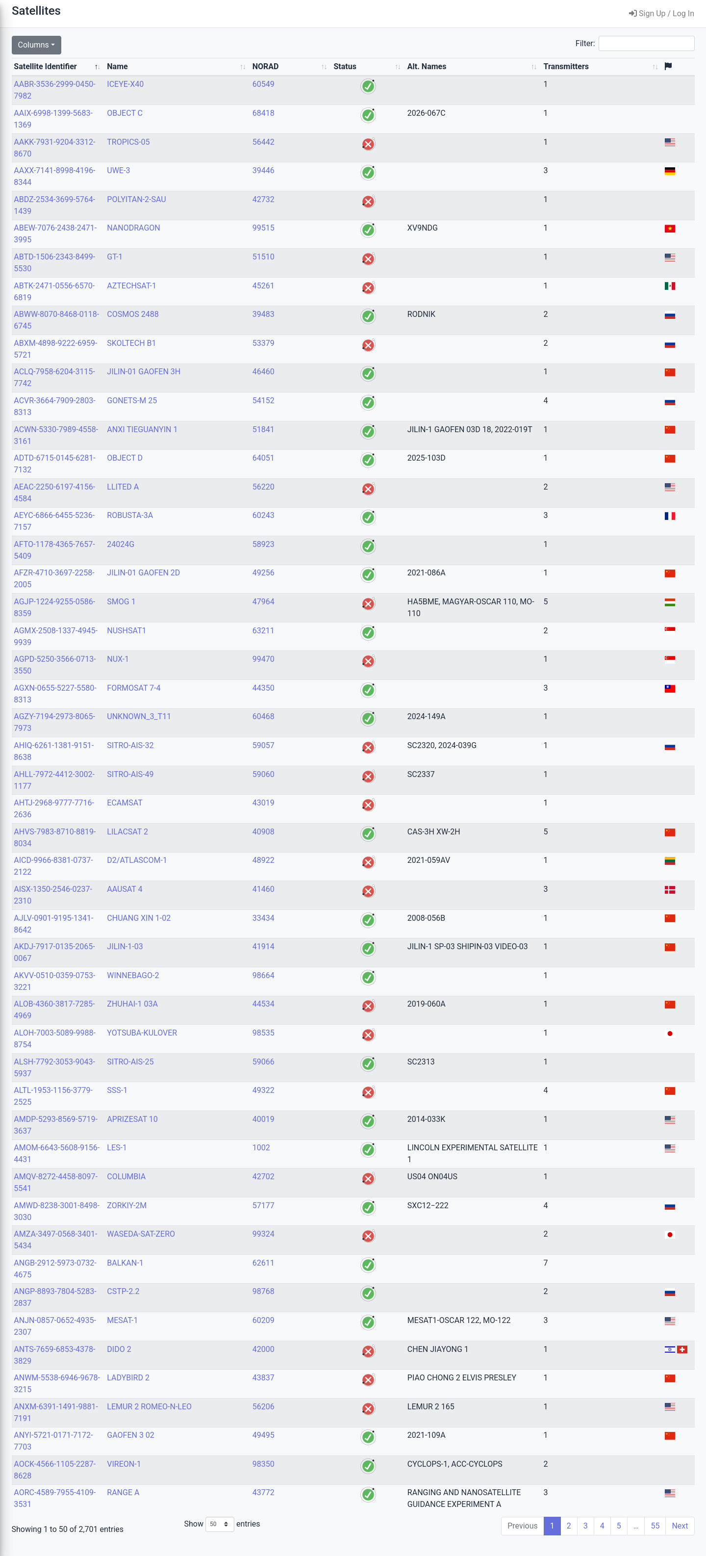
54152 (326, 412)
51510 (326, 268)
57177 (326, 1217)
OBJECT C (227, 125)
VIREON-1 (226, 1475)
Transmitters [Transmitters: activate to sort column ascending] (628, 78)
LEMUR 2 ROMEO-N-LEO (251, 1418)
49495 (326, 1447)
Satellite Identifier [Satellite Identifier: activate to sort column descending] (152, 72)
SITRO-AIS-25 (232, 1073)
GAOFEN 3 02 (233, 1447)
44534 (326, 1015)
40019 (326, 1131)
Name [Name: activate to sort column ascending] (219, 78)
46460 (326, 383)
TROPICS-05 (230, 153)
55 (655, 1537)
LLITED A (225, 498)
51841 (326, 441)
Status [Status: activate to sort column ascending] (365, 78)
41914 (326, 958)
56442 (326, 153)
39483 (326, 326)
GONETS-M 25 (234, 412)
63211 (326, 642)
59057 (326, 757)
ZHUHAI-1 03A (234, 1015)
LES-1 (219, 1159)
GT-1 (217, 268)
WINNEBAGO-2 (235, 987)
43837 (326, 1389)
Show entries (314, 1536)
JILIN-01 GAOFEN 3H (246, 383)
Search (12, 33)
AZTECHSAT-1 (234, 297)
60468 (326, 728)
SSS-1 (219, 1102)
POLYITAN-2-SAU (238, 211)
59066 (326, 1073)
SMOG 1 (223, 613)
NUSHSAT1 (229, 642)
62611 (326, 1274)
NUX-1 (220, 670)
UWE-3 (220, 182)
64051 (326, 469)
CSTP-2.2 (225, 1303)
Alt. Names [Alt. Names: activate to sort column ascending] (409, 78)
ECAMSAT (227, 814)
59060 (326, 786)
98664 (326, 987)
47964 (326, 613)
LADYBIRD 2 (230, 1389)
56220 (326, 498)
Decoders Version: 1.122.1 (61, 1540)
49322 (326, 1102)
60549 (326, 96)
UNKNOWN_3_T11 (241, 728)
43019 (326, 814)
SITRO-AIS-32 (232, 757)
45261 (326, 297)
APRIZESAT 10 (234, 1131)
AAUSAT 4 (227, 901)
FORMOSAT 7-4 (236, 699)
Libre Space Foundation (78, 1550)
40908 (326, 843)
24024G (223, 556)
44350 (326, 699)
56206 (326, 1418)
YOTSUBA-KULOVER (244, 1044)
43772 (326, 1504)
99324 (326, 1245)
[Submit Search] (111, 45)
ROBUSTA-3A (232, 527)
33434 (326, 929)
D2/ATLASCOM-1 (239, 872)
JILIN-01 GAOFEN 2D (245, 584)
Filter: (635, 43)
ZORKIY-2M (229, 1217)
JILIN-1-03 (227, 958)
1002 (324, 1159)
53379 (326, 355)
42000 (326, 1361)
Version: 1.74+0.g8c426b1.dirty (61, 1532)
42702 (326, 1188)
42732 (326, 211)
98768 (326, 1303)
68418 (326, 125)
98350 (326, 1475)
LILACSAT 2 (230, 843)
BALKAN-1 (227, 1274)
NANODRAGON (235, 239)
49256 (326, 584)
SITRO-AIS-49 (232, 786)
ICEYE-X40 (227, 96)
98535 (326, 1044)
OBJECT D (227, 469)
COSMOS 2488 (235, 326)
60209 (326, 1332)
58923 (326, 556)
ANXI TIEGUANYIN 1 (244, 441)
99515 (326, 239)
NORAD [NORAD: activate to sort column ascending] (328, 78)
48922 (326, 872)
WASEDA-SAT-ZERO (243, 1245)
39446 (326, 182)
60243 (326, 527)
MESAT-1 (224, 1332)
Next (680, 1537)
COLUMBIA (228, 1188)
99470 (326, 670)
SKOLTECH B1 (233, 355)
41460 (326, 901)
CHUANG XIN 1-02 (241, 929)
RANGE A (225, 1504)
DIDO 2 (221, 1361)
